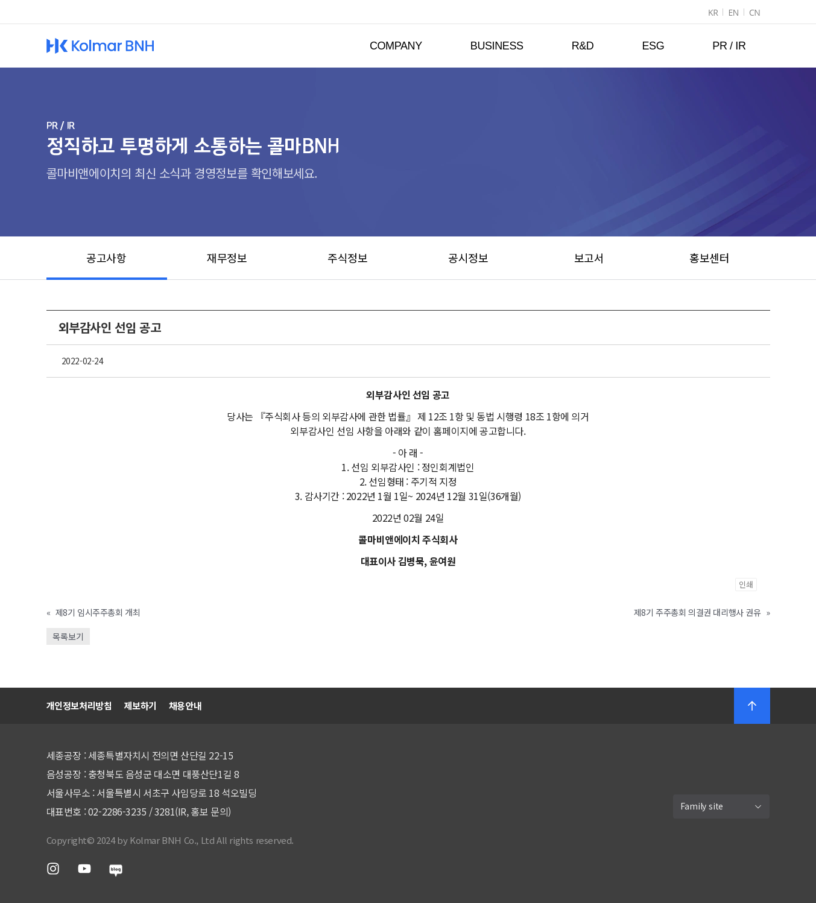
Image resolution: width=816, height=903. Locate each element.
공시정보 (468, 257)
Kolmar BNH (100, 46)
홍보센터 (709, 257)
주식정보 (347, 257)
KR (713, 12)
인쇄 (746, 584)
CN (755, 12)
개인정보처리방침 (79, 705)
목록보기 (68, 636)
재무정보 (227, 257)
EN (733, 12)
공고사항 (106, 257)
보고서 (589, 257)
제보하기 (140, 705)
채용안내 (185, 705)
